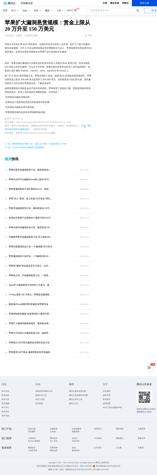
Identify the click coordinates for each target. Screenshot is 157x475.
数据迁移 (75, 450)
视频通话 (119, 438)
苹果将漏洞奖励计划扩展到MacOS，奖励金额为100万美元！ (30, 189)
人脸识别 (31, 438)
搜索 (137, 10)
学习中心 (5, 407)
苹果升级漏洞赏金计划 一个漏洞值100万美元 (30, 246)
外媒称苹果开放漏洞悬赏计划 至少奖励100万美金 (30, 237)
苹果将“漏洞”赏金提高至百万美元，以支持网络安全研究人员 (30, 266)
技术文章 (5, 391)
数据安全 (31, 448)
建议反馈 (114, 3)
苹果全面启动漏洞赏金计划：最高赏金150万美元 (30, 227)
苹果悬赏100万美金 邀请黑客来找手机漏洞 (29, 352)
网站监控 (53, 450)
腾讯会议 (53, 438)
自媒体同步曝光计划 (43, 391)
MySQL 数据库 (34, 441)
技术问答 (5, 395)
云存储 (53, 431)
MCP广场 (71, 10)
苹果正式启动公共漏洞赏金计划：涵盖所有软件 (30, 333)
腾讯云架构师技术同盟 (78, 395)
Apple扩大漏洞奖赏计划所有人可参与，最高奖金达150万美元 (30, 285)
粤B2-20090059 (86, 466)
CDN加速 (98, 438)
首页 (5, 10)
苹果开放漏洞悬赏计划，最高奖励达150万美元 (30, 208)
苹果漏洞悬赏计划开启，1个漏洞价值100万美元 (30, 256)
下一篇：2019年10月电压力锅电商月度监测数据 (24, 147)
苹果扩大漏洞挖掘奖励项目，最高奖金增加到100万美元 (30, 323)
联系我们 (106, 399)
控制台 (125, 3)
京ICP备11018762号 (101, 469)
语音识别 (75, 441)
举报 (88, 35)
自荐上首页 (40, 399)
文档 (105, 3)
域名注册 (31, 429)
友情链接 (106, 403)
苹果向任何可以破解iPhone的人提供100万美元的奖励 (30, 179)
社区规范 (106, 391)
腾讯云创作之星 (75, 399)
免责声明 (106, 395)
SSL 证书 (53, 441)
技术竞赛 (39, 403)
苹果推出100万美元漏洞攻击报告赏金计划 (29, 342)
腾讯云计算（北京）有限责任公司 (62, 469)
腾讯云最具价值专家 (77, 391)
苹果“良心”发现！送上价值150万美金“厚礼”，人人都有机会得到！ (30, 198)
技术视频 (5, 403)
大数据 (140, 448)
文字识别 (97, 448)
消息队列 (97, 429)
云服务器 (53, 429)
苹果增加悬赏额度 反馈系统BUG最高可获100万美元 (30, 314)
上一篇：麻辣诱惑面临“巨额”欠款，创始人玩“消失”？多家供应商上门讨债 (35, 144)
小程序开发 (32, 450)
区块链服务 (76, 429)
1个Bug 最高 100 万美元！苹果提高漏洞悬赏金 (30, 294)
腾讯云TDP (73, 403)
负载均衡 (53, 448)
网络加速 (119, 429)
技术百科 (5, 411)
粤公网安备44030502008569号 (108, 466)
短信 (74, 448)
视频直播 (75, 431)
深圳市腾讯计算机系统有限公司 (50, 466)
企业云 (75, 438)
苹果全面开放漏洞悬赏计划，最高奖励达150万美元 (30, 170)
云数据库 (141, 429)
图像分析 (141, 438)
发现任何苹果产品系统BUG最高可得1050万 (30, 218)
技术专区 (5, 416)
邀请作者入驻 (41, 395)
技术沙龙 (5, 399)
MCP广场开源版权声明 (112, 407)
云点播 (119, 448)
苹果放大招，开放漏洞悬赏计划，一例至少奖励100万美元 (30, 275)
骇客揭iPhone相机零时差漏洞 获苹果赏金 (28, 304)
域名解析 (31, 431)
